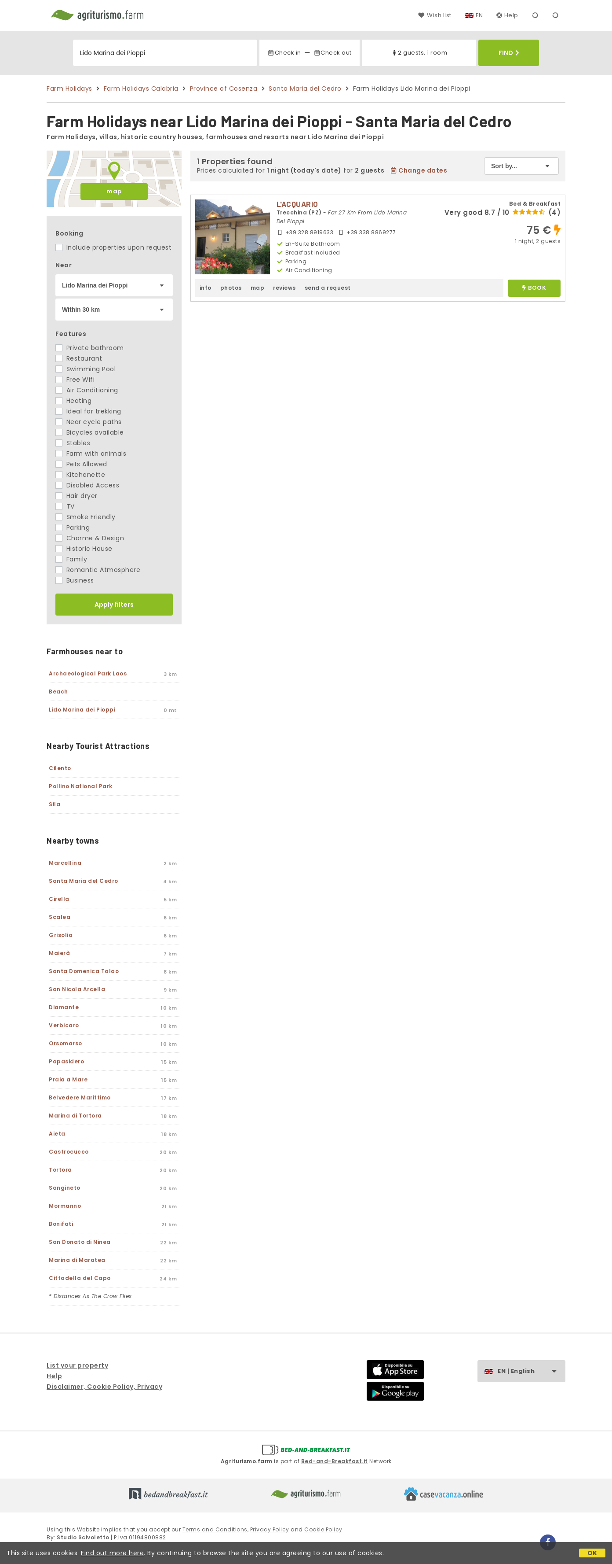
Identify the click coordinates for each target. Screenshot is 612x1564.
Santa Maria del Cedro (305, 88)
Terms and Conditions (215, 1529)
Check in (284, 52)
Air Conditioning (86, 390)
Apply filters (114, 604)
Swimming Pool (85, 369)
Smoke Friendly (85, 517)
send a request (328, 287)
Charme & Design (89, 538)
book (534, 288)
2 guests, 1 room (419, 52)
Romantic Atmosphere (97, 569)
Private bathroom (89, 347)
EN (479, 15)
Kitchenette (80, 474)
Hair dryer (76, 495)
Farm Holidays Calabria (141, 88)
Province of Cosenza (224, 88)
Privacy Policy (269, 1529)
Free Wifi (75, 379)
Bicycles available (89, 432)
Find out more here (112, 1553)
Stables (72, 443)
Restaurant (78, 358)
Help (507, 15)
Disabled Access (87, 485)
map (114, 191)
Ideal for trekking (88, 411)
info (205, 287)
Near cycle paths (88, 421)
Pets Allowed (81, 464)
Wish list (434, 15)
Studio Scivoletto (83, 1537)
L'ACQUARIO (297, 203)
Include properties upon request (113, 247)
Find (509, 52)
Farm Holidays (69, 88)
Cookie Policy (323, 1529)
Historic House (84, 548)
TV (65, 506)
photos (231, 287)
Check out (332, 52)
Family (71, 559)
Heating (73, 400)
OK (592, 1553)
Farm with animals (90, 453)
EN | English (531, 1371)
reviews (284, 287)
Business (74, 580)
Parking (72, 527)
